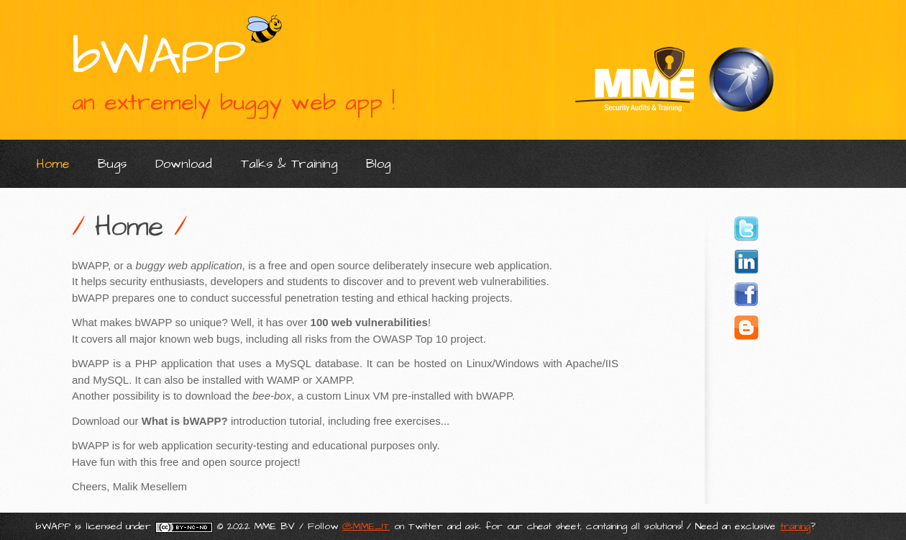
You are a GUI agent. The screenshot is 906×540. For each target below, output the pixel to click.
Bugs (112, 164)
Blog (378, 164)
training (795, 526)
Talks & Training (289, 164)
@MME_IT (366, 526)
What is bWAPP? (185, 421)
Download (183, 164)
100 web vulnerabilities (369, 322)
